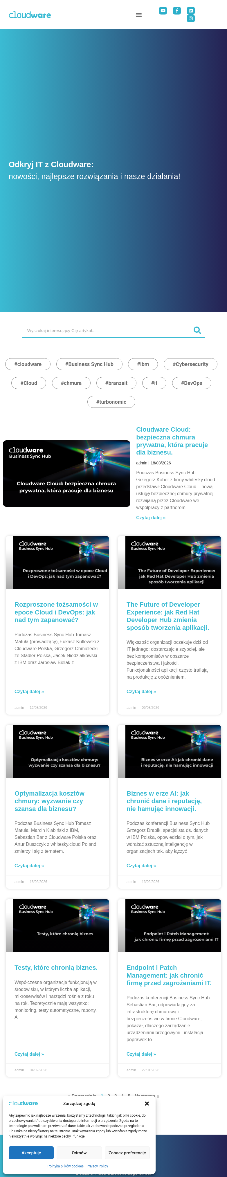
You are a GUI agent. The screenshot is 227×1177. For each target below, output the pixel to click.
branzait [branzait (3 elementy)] (117, 383)
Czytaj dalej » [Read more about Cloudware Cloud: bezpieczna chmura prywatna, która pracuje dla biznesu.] (150, 517)
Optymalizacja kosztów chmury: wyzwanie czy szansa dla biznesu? (49, 801)
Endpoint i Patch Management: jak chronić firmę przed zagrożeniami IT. (169, 975)
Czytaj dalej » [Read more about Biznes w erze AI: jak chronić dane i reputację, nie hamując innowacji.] (141, 865)
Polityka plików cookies (66, 1166)
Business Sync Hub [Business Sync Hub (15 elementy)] (90, 364)
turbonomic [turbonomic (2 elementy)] (112, 402)
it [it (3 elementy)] (155, 383)
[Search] (197, 330)
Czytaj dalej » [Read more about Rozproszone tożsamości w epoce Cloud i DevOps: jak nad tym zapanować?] (29, 691)
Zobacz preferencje (127, 1153)
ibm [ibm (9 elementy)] (144, 364)
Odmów (79, 1153)
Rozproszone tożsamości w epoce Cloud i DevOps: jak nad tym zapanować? (56, 612)
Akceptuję (31, 1153)
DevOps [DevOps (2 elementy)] (193, 383)
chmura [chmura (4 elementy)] (73, 383)
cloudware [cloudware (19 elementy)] (29, 364)
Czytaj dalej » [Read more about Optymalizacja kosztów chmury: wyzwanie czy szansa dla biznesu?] (29, 865)
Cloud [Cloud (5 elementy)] (30, 383)
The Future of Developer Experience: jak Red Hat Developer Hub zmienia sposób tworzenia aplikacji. (168, 616)
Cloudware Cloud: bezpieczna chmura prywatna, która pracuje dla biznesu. (172, 441)
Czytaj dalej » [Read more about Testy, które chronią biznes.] (29, 1054)
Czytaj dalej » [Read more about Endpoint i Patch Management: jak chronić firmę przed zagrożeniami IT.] (141, 1054)
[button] (147, 1103)
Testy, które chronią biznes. (56, 967)
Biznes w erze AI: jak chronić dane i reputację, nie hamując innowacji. (164, 801)
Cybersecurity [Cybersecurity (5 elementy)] (192, 364)
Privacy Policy (97, 1166)
